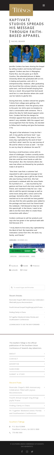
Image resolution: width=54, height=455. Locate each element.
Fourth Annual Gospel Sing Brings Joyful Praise (26, 307)
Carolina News (24, 256)
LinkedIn (13, 270)
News (33, 256)
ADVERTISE (14, 364)
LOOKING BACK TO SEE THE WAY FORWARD (24, 324)
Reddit (24, 266)
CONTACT (13, 359)
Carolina (13, 256)
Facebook (13, 266)
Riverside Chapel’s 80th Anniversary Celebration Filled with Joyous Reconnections (26, 301)
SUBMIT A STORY (17, 374)
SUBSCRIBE (14, 369)
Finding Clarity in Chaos (17, 312)
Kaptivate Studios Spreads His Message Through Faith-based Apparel (26, 28)
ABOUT (12, 354)
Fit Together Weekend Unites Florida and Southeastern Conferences (23, 318)
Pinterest (34, 266)
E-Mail (23, 270)
